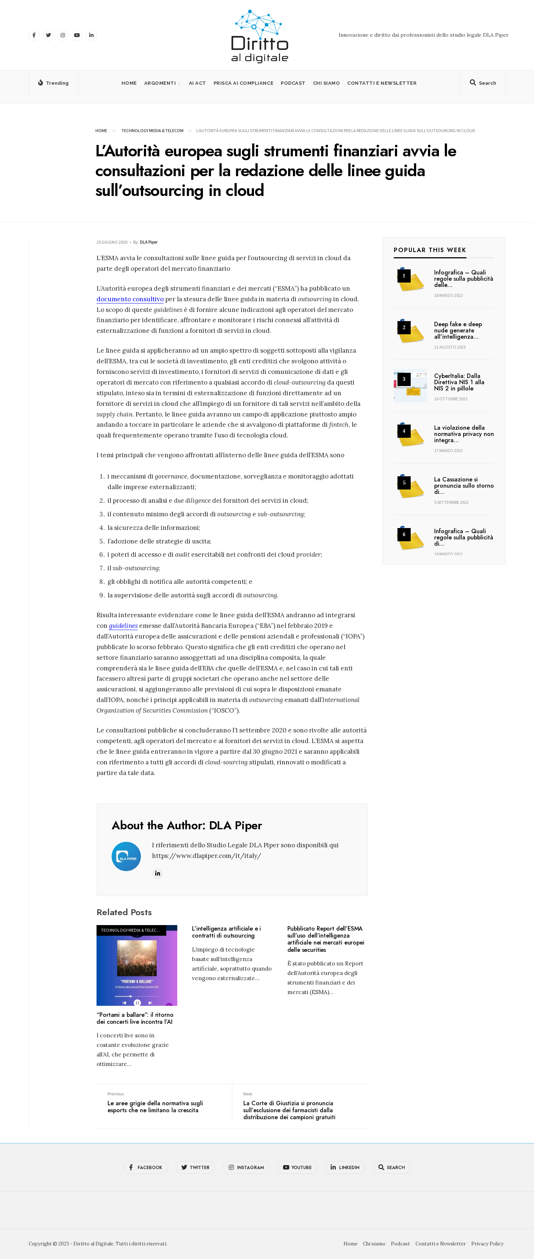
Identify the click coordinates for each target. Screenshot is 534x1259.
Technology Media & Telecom (152, 130)
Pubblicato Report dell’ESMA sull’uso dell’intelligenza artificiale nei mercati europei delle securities (325, 939)
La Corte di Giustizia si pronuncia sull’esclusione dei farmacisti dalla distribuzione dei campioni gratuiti (300, 1106)
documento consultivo (130, 299)
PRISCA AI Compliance (243, 83)
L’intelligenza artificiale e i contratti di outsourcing (226, 932)
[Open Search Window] (483, 84)
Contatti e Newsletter (382, 83)
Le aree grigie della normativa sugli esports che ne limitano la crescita (164, 1102)
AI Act (197, 83)
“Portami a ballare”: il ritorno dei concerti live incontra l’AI (135, 1018)
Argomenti (160, 83)
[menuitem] (163, 83)
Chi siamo (326, 83)
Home (129, 83)
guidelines (123, 626)
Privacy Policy (487, 1244)
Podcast (293, 83)
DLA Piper (148, 242)
